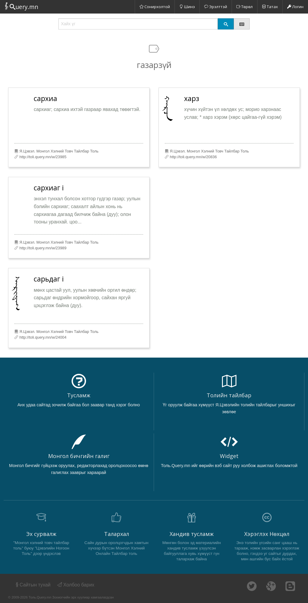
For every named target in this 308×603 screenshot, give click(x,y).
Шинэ (187, 6)
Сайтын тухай (33, 584)
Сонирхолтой (155, 6)
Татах (270, 6)
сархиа (45, 98)
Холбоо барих (75, 584)
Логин (295, 6)
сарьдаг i (49, 279)
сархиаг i (49, 187)
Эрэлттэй (215, 6)
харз (191, 98)
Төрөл (244, 6)
